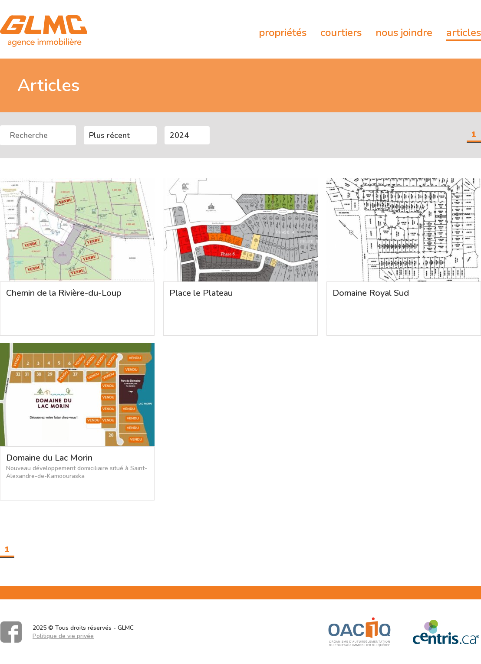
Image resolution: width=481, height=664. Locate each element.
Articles (463, 32)
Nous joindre (404, 32)
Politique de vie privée (63, 636)
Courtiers (341, 32)
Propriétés (282, 32)
